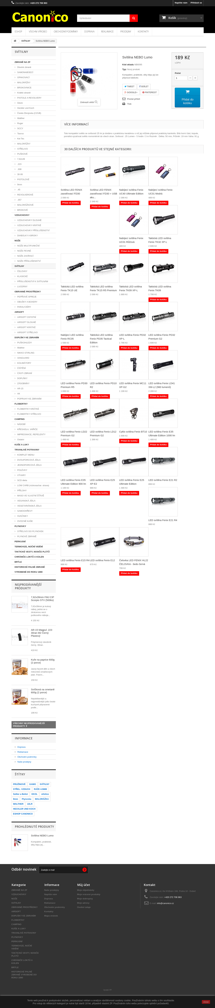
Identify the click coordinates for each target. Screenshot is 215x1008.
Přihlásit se (196, 2)
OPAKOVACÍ (23, 77)
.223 (19, 164)
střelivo (45, 794)
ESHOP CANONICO (23, 814)
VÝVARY (21, 475)
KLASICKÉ (22, 276)
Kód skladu (128, 64)
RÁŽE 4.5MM (40, 789)
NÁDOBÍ (21, 424)
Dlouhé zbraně (24, 67)
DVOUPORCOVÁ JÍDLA (29, 460)
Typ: (124, 69)
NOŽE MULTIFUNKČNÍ (28, 245)
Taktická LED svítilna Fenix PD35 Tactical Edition (101, 338)
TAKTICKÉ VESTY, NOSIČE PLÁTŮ (32, 551)
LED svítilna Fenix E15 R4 (75, 560)
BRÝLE (18, 562)
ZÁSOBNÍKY (23, 383)
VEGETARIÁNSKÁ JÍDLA (29, 506)
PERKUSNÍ (20, 541)
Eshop (18, 31)
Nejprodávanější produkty (28, 586)
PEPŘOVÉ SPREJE (27, 296)
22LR (30, 804)
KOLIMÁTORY (24, 363)
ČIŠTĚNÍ (21, 368)
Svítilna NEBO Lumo (42, 835)
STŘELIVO (22, 149)
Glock (20, 103)
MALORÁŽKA (42, 799)
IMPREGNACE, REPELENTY (31, 434)
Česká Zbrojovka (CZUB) (29, 113)
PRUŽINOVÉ (19, 784)
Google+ (131, 92)
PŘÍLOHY (22, 490)
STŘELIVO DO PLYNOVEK (30, 531)
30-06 (20, 174)
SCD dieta (22, 480)
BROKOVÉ (22, 210)
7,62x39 (21, 159)
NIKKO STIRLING (25, 353)
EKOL (34, 794)
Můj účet (83, 885)
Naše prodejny (24, 762)
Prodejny (125, 31)
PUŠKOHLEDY (24, 342)
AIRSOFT (19, 312)
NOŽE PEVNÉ (24, 251)
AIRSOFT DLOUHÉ (26, 322)
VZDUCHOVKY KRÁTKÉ (29, 225)
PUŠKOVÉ (22, 154)
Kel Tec (20, 138)
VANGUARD (23, 358)
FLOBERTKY (21, 404)
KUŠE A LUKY (22, 444)
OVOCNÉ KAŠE (25, 521)
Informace (24, 738)
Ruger (20, 123)
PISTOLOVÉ (23, 179)
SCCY (20, 128)
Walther (21, 118)
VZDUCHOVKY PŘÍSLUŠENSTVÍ (33, 230)
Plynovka (26, 799)
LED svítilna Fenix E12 (102, 560)
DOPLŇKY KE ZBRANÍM (27, 337)
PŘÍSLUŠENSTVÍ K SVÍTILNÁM (32, 281)
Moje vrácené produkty (89, 894)
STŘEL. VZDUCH (21, 789)
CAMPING (20, 419)
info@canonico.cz (165, 903)
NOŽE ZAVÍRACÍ (25, 256)
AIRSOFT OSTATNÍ (26, 317)
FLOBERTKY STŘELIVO (29, 414)
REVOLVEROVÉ (25, 194)
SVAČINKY (22, 516)
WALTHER (18, 804)
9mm (19, 184)
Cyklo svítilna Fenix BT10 (133, 431)
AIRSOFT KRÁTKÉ (26, 327)
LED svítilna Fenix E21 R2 (162, 480)
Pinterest (149, 92)
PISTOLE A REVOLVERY (29, 98)
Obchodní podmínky (66, 31)
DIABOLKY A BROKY (27, 235)
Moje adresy (83, 903)
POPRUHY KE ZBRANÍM (29, 398)
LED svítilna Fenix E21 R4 (162, 520)
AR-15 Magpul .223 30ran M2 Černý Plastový (41, 632)
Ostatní (20, 439)
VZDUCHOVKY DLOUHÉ (29, 220)
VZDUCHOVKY (22, 215)
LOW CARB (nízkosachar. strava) (33, 485)
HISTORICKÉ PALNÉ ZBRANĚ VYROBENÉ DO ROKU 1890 (30, 569)
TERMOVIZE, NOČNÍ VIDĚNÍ (29, 546)
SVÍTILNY (19, 266)
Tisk (129, 104)
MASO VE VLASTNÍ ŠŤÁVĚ (30, 495)
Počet (178, 73)
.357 (19, 200)
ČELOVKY (22, 271)
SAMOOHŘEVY (25, 511)
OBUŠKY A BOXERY (27, 302)
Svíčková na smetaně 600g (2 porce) (43, 691)
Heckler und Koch (25, 108)
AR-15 (20, 388)
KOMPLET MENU (25, 455)
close (206, 1002)
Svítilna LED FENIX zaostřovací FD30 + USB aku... (103, 193)
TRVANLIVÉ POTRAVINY (27, 449)
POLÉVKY (22, 470)
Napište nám (181, 2)
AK (18, 393)
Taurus (20, 133)
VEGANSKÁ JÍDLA (26, 500)
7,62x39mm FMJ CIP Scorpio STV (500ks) (42, 598)
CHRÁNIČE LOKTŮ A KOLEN (29, 557)
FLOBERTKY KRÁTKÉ (28, 409)
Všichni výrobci (38, 31)
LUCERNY (22, 286)
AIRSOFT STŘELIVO (27, 332)
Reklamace (107, 31)
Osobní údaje (84, 907)
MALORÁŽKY (24, 82)
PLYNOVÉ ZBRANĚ (26, 536)
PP (110, 990)
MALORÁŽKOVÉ (25, 205)
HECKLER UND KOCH (24, 809)
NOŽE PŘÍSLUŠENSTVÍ (29, 261)
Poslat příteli (133, 99)
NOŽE (18, 240)
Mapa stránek (51, 916)
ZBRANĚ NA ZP (22, 62)
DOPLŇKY (22, 378)
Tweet (129, 86)
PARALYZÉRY (24, 307)
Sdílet (143, 86)
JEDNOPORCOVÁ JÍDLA (29, 465)
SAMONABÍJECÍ (25, 72)
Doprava (89, 31)
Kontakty (143, 31)
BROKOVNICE (24, 87)
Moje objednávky (85, 890)
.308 (19, 169)
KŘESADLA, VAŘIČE (27, 429)
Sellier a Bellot (20, 794)
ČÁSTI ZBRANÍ (24, 373)
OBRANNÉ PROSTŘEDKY (28, 291)
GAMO (32, 784)
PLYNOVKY (20, 526)
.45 (18, 189)
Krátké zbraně (24, 92)
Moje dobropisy (85, 898)
